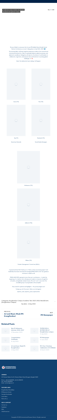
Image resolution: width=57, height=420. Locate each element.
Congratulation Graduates (15, 338)
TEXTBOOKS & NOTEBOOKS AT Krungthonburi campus (47, 330)
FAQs (2, 409)
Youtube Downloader (6, 394)
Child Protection (5, 411)
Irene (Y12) (16, 101)
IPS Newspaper (44, 337)
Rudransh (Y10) (41, 138)
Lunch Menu (4, 396)
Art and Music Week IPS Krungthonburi (18, 347)
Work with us (4, 398)
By (24, 304)
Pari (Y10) (41, 101)
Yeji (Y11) (16, 138)
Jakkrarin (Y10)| (28, 223)
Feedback (3, 407)
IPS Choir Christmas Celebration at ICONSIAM (48, 347)
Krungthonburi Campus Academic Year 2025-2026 (13, 9)
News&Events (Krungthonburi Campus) (11, 11)
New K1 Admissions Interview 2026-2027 (17, 329)
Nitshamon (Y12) (28, 185)
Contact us (4, 405)
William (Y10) (28, 260)
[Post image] (5, 331)
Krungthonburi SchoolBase (7, 390)
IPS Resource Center (6, 392)
